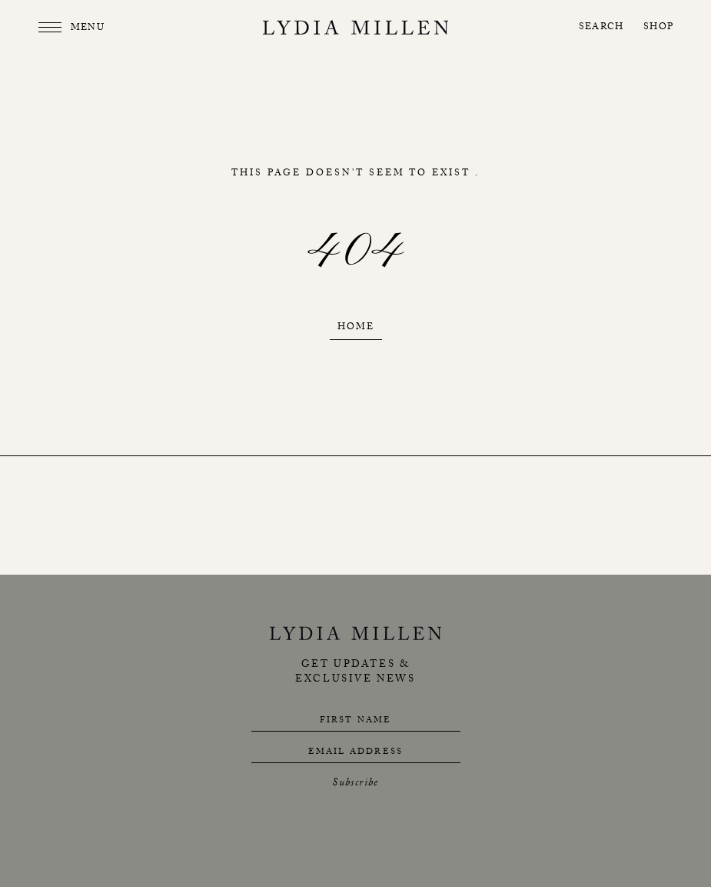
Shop (658, 28)
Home (355, 328)
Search (601, 28)
